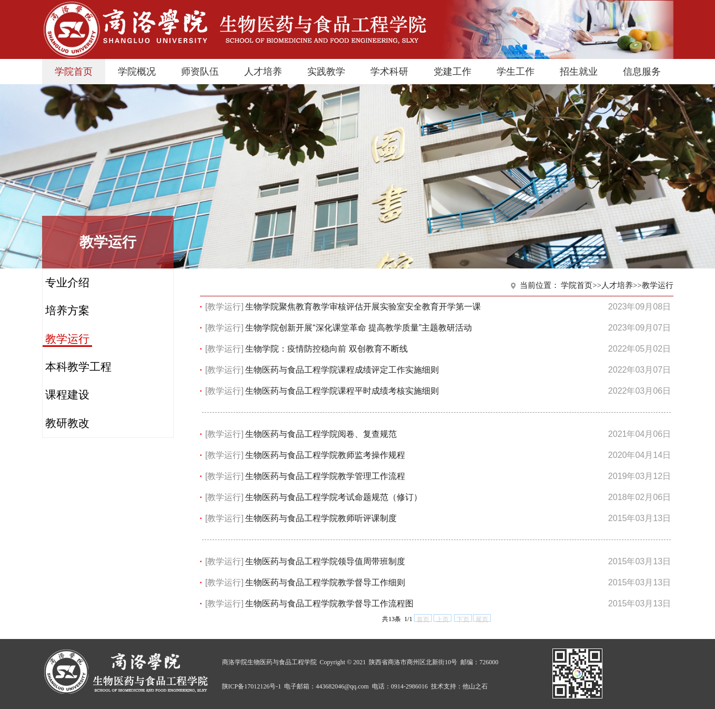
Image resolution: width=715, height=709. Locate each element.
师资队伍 (200, 71)
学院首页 (74, 71)
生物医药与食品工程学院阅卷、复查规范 (321, 434)
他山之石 (475, 686)
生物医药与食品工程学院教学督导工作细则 (325, 582)
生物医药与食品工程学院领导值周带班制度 (325, 561)
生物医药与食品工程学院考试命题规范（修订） (333, 497)
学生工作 (516, 71)
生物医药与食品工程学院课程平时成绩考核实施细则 (342, 390)
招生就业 (579, 71)
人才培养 (263, 71)
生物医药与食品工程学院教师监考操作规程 (325, 455)
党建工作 (452, 71)
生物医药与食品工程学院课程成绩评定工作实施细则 (342, 369)
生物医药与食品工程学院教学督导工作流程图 (329, 603)
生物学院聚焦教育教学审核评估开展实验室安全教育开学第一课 (363, 306)
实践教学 (326, 71)
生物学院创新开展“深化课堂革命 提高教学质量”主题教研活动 (358, 327)
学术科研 (389, 71)
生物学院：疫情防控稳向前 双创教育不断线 (326, 348)
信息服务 (642, 71)
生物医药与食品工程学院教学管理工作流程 (325, 476)
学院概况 (137, 71)
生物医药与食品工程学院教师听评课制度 (321, 518)
